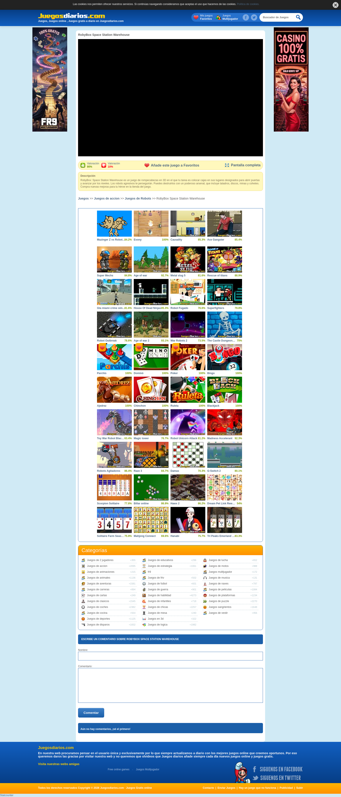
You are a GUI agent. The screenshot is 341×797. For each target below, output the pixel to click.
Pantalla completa (242, 165)
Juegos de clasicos (98, 601)
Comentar (91, 712)
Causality (176, 239)
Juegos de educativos (160, 560)
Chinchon (140, 405)
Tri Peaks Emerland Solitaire (221, 536)
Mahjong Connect (145, 536)
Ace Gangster (215, 239)
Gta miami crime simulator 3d (111, 308)
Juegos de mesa (157, 612)
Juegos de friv (156, 577)
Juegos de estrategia (160, 566)
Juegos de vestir (218, 612)
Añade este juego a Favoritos (171, 165)
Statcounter (6, 795)
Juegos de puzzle (219, 601)
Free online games (118, 769)
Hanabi (174, 536)
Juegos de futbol (157, 583)
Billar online (141, 503)
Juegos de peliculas (220, 589)
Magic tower (141, 438)
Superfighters (215, 308)
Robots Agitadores (108, 470)
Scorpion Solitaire (108, 503)
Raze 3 (138, 470)
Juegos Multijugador (147, 769)
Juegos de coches (97, 607)
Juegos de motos (219, 566)
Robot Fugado (179, 308)
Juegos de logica (157, 624)
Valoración (93, 165)
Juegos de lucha (218, 560)
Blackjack (213, 405)
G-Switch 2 (214, 470)
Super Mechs (105, 275)
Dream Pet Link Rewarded (221, 503)
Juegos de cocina (97, 612)
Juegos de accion (106, 198)
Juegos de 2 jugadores (100, 560)
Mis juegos (206, 17)
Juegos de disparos (98, 624)
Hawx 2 (174, 503)
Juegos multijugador (220, 571)
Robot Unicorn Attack (183, 438)
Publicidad (286, 787)
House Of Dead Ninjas (147, 308)
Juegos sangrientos (220, 607)
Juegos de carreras (98, 589)
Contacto (208, 787)
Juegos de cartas (97, 595)
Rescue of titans (217, 275)
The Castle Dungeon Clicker (221, 340)
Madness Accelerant (219, 438)
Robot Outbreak (107, 340)
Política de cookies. (248, 4)
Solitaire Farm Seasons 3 (111, 536)
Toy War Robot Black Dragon (111, 438)
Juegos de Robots (138, 198)
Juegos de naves (219, 583)
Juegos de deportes (98, 618)
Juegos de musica (219, 577)
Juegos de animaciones (100, 571)
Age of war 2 (141, 340)
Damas (174, 470)
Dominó (139, 373)
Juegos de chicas (158, 607)
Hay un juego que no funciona (257, 787)
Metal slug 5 (178, 275)
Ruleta (174, 405)
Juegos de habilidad (159, 595)
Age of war (140, 275)
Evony (138, 239)
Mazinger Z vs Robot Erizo (111, 239)
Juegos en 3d (156, 618)
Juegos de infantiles (159, 601)
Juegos (230, 17)
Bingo (211, 373)
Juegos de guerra (158, 589)
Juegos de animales (98, 577)
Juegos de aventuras (99, 583)
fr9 (149, 571)
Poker (174, 373)
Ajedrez (101, 405)
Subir (299, 787)
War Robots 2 (178, 340)
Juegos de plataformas (222, 595)
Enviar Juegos (226, 787)
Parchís (101, 373)
